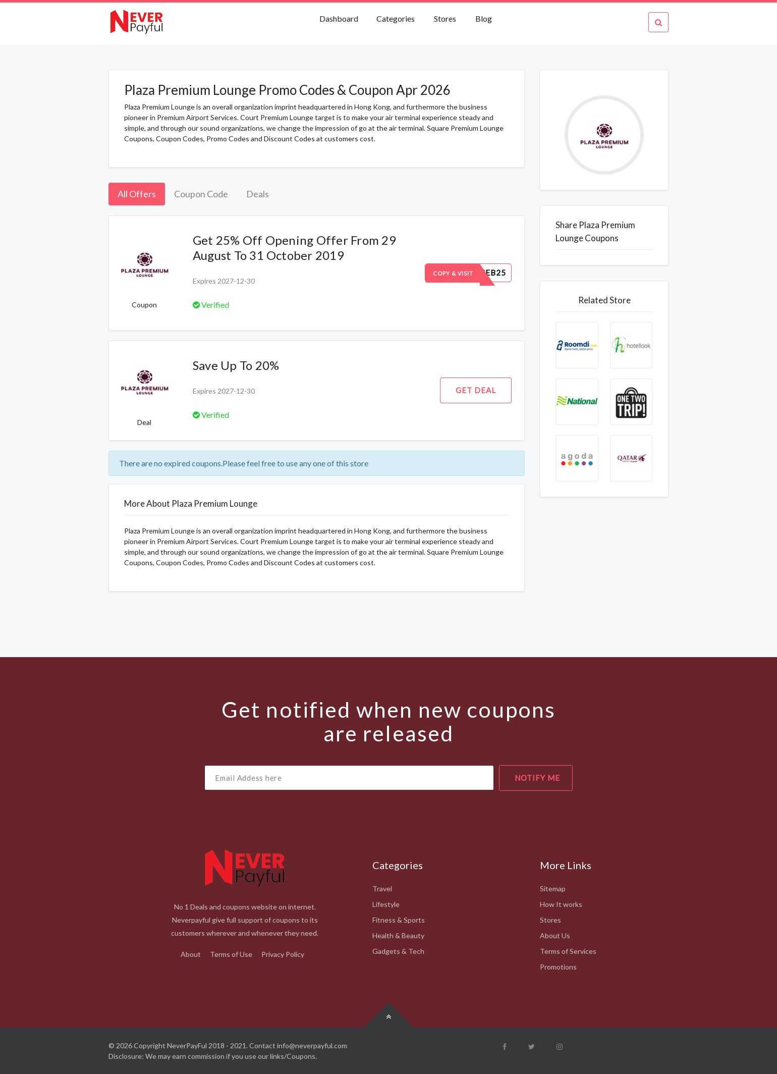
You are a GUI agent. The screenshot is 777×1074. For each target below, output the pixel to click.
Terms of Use (231, 954)
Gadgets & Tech (398, 951)
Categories (395, 18)
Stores (445, 18)
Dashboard (339, 18)
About (191, 954)
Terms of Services (568, 951)
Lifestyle (386, 904)
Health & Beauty (398, 935)
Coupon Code (201, 193)
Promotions (558, 966)
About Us (555, 935)
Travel (382, 888)
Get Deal (476, 390)
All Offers (137, 193)
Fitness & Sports (398, 920)
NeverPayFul (187, 1045)
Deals (257, 193)
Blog (483, 18)
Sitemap (553, 888)
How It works (561, 904)
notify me (537, 777)
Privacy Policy (282, 954)
